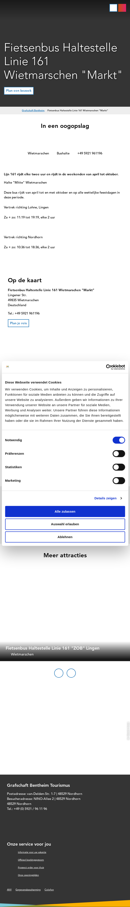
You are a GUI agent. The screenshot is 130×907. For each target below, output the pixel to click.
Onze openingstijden (28, 875)
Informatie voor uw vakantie (32, 852)
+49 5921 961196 (89, 153)
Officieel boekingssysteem (31, 859)
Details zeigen (105, 498)
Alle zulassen (65, 511)
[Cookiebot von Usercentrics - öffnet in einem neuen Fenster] (106, 367)
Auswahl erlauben (65, 524)
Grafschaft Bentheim (33, 110)
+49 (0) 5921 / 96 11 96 (30, 809)
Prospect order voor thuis (31, 867)
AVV (9, 889)
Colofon (49, 889)
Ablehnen (64, 537)
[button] (19, 91)
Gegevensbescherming (28, 889)
